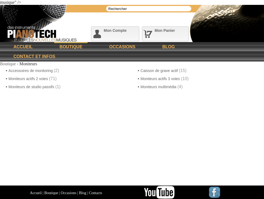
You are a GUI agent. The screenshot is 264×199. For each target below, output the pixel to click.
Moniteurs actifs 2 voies (29, 79)
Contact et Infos (34, 56)
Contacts (95, 193)
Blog (168, 46)
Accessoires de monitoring (31, 70)
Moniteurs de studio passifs (32, 87)
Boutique (71, 46)
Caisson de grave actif (160, 70)
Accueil (23, 46)
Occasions (122, 46)
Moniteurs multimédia (159, 87)
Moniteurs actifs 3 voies (161, 79)
